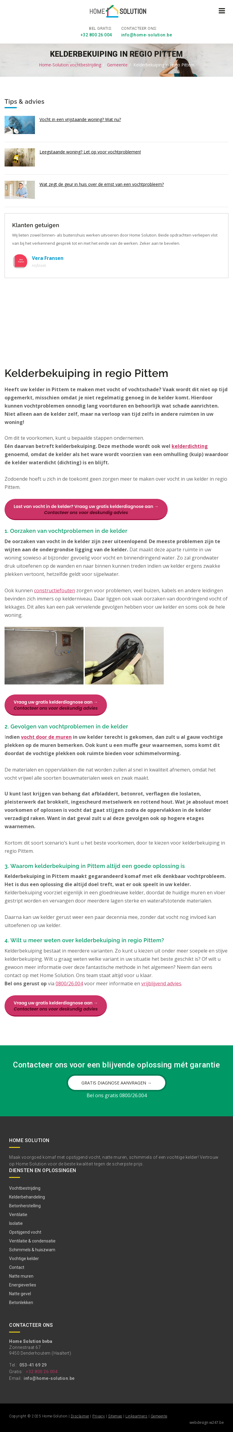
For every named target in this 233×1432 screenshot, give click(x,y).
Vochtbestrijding (24, 1188)
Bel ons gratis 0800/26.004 (117, 1095)
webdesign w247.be (207, 1422)
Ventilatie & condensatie (32, 1241)
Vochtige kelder (24, 1258)
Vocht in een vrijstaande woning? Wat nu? (80, 119)
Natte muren (21, 1276)
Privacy (98, 1416)
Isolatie (16, 1223)
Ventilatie (18, 1214)
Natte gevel (20, 1293)
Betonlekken (21, 1302)
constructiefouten (54, 590)
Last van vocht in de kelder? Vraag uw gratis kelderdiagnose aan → (86, 509)
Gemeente (117, 65)
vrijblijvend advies (161, 983)
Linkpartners (136, 1416)
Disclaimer (80, 1416)
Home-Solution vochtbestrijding (70, 65)
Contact (16, 1267)
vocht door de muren (46, 737)
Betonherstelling (25, 1205)
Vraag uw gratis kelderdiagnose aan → (56, 705)
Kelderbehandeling (27, 1197)
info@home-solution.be (146, 34)
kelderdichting (190, 446)
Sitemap (115, 1416)
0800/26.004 (69, 983)
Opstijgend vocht (25, 1232)
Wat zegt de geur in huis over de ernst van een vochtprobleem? (101, 184)
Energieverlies (22, 1284)
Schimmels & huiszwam (32, 1249)
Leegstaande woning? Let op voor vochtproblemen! (90, 152)
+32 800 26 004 (96, 34)
